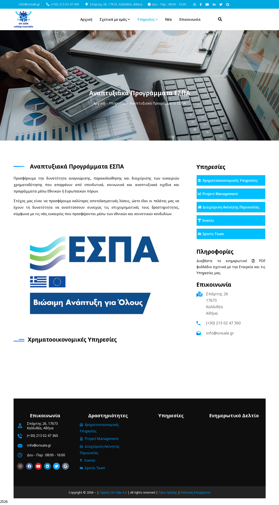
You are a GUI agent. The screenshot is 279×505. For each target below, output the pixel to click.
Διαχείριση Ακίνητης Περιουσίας (231, 207)
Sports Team (213, 233)
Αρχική (99, 103)
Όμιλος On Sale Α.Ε (113, 492)
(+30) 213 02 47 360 (62, 4)
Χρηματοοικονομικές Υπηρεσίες (230, 180)
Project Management (220, 193)
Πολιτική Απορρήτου (195, 492)
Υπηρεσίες (117, 103)
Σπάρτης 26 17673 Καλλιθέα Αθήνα (217, 303)
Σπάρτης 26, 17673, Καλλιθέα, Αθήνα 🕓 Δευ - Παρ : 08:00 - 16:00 (136, 4)
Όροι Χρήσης (168, 492)
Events (208, 220)
